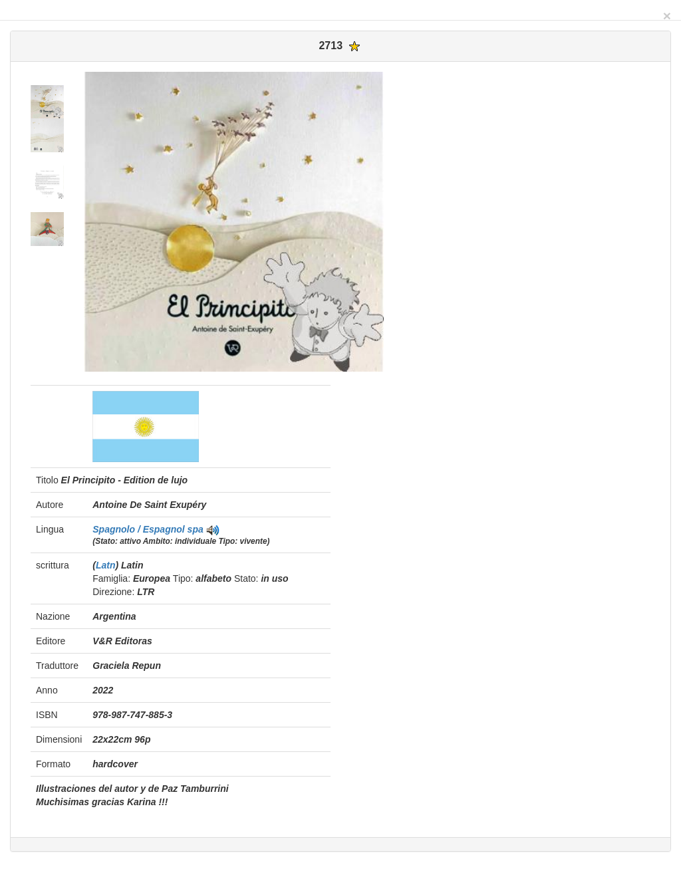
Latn (106, 565)
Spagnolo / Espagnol (139, 529)
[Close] (667, 16)
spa (196, 529)
